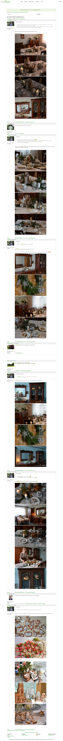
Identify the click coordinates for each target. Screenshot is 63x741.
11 (17, 730)
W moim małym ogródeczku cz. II (20, 341)
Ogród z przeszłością (29, 603)
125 (20, 730)
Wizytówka (18, 370)
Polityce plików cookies (50, 739)
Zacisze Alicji (22, 133)
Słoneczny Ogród (19, 353)
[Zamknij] (55, 10)
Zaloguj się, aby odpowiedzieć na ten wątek (31, 732)
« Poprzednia (9, 730)
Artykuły (21, 1)
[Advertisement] (31, 6)
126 (21, 730)
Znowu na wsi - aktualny (41, 603)
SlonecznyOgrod (10, 343)
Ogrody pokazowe (31, 1)
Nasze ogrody (16, 12)
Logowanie (60, 1)
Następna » (23, 730)
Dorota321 (9, 20)
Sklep (42, 1)
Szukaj (39, 14)
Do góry (8, 133)
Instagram (37, 1)
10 (16, 730)
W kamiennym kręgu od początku (26, 370)
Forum (26, 1)
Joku (8, 593)
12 (18, 730)
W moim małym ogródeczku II (23, 12)
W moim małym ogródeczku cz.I (30, 341)
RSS (37, 735)
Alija (8, 123)
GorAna (8, 360)
